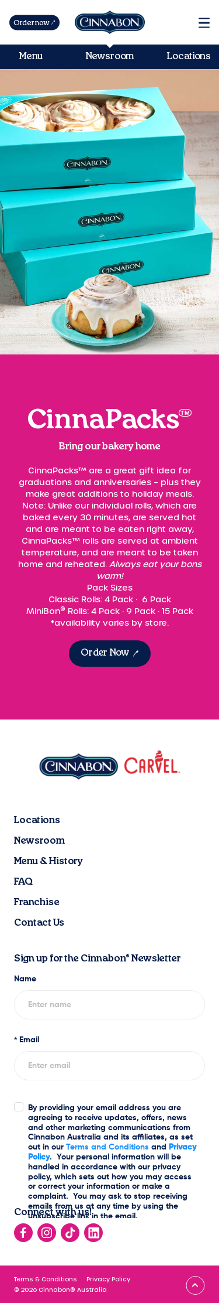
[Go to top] (195, 1285)
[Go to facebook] (23, 1232)
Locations (188, 56)
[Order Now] (110, 653)
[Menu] (204, 22)
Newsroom (109, 56)
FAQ (23, 881)
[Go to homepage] (110, 22)
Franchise (37, 902)
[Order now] (34, 22)
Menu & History (48, 861)
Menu (31, 56)
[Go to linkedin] (93, 1232)
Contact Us (39, 922)
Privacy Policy (108, 1278)
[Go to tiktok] (70, 1232)
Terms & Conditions (45, 1278)
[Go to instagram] (46, 1232)
